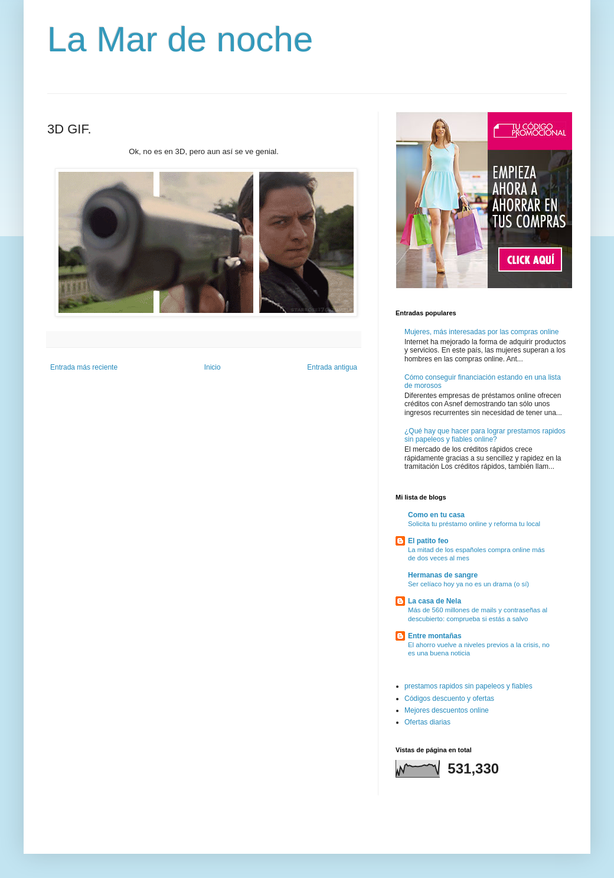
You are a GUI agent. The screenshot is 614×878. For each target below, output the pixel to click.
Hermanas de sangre (443, 575)
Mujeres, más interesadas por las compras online (481, 332)
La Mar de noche (180, 39)
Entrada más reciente (83, 367)
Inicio (212, 367)
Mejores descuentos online (446, 710)
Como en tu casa (436, 515)
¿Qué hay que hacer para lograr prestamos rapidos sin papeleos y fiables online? (485, 435)
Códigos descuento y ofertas (449, 698)
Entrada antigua (332, 367)
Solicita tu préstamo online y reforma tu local (474, 523)
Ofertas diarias (427, 722)
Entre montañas (435, 636)
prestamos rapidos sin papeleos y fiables (468, 686)
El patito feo (428, 541)
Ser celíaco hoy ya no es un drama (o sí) (468, 583)
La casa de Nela (434, 601)
